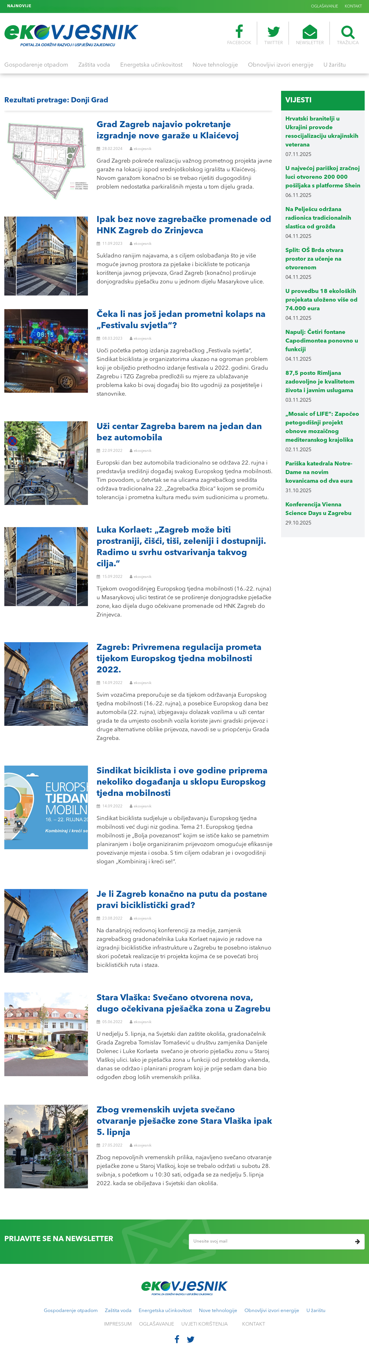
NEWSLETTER (310, 35)
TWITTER (273, 35)
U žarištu (334, 65)
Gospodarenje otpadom (36, 65)
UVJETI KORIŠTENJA (204, 1324)
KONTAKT (353, 6)
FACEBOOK (239, 35)
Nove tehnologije (215, 65)
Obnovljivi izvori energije (280, 65)
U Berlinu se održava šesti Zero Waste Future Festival (85, 6)
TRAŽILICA (348, 35)
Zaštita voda (94, 65)
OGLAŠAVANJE (324, 6)
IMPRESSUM (118, 1324)
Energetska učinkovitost (151, 65)
